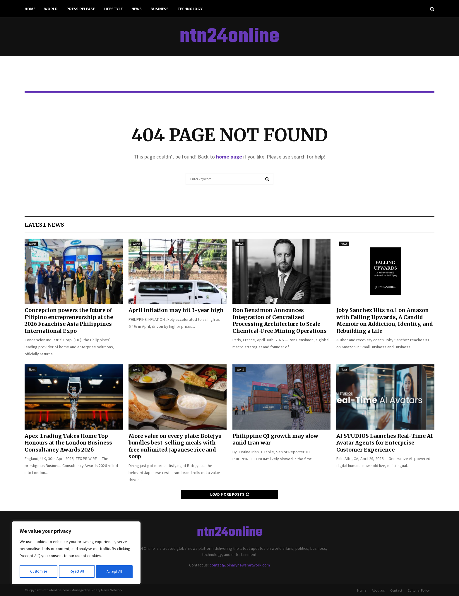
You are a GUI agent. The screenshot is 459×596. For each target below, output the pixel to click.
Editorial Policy (419, 590)
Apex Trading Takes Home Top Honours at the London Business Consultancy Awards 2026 (68, 443)
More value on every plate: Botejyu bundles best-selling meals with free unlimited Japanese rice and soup (175, 446)
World (51, 8)
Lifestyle (113, 8)
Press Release (80, 8)
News (136, 8)
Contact (396, 590)
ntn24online (229, 36)
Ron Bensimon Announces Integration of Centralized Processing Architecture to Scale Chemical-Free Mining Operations (279, 320)
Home (30, 8)
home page (229, 156)
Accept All (114, 571)
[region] (76, 553)
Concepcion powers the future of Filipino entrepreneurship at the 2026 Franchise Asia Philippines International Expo (69, 320)
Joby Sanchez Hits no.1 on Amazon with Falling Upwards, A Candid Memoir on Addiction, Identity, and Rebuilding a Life (384, 320)
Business (159, 8)
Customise (38, 571)
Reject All (76, 571)
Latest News (44, 224)
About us (378, 590)
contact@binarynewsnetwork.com (240, 565)
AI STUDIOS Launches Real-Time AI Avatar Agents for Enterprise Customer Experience (384, 443)
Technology (190, 8)
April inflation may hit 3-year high (176, 310)
